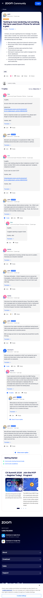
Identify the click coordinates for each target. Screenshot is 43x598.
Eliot (8, 94)
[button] (3, 3)
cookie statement (7, 590)
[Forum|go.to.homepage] (15, 4)
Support (5, 573)
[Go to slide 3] (23, 508)
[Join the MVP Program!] (32, 489)
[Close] (39, 585)
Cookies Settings (21, 596)
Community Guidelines (11, 464)
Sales (4, 566)
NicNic (9, 249)
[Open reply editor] (21, 83)
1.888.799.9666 (7, 531)
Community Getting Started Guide (14, 461)
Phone (4, 9)
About (4, 552)
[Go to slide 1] (18, 508)
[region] (21, 590)
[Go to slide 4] (26, 508)
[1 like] (11, 76)
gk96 (8, 14)
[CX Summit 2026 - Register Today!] (14, 489)
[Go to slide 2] (21, 508)
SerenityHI (10, 350)
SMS (5, 72)
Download (6, 559)
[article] (21, 111)
